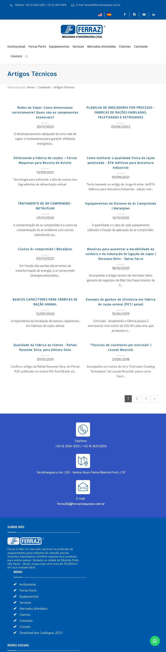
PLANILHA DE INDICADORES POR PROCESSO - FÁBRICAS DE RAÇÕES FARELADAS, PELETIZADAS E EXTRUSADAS (121, 112)
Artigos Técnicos (64, 87)
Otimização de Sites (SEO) (107, 647)
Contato (16, 56)
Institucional (16, 47)
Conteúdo (140, 47)
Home (30, 87)
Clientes (125, 47)
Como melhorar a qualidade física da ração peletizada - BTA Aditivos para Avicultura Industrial (121, 163)
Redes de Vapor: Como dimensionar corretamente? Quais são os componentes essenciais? (45, 112)
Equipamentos (59, 47)
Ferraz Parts (37, 47)
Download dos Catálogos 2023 (113, 588)
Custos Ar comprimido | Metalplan (45, 249)
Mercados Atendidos (101, 47)
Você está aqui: (16, 87)
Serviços (78, 47)
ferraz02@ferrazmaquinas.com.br (81, 504)
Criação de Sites (75, 647)
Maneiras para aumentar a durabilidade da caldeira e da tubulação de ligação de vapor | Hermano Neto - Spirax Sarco (120, 254)
